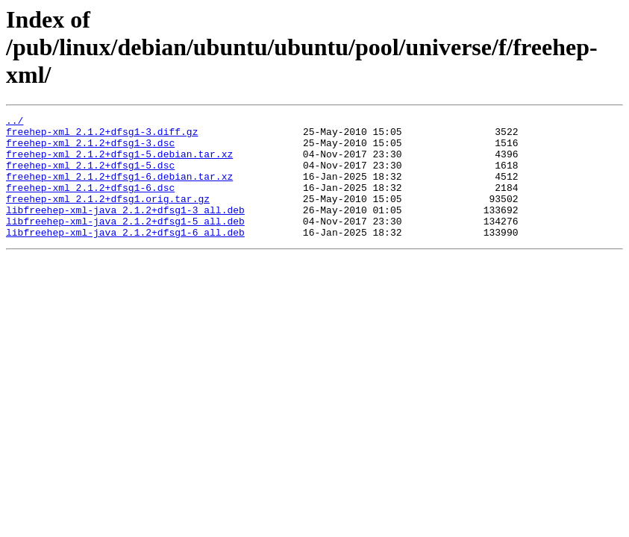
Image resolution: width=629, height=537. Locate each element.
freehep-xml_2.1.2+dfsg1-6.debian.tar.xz (119, 189)
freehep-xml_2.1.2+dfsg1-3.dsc (90, 149)
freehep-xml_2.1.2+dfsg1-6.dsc (90, 203)
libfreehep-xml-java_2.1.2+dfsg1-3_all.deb (125, 229)
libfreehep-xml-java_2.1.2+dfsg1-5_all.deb (125, 243)
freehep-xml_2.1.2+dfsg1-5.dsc (90, 176)
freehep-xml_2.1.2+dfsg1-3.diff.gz (102, 135)
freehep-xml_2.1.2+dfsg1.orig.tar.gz (108, 216)
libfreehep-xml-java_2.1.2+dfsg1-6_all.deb (125, 256)
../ (14, 122)
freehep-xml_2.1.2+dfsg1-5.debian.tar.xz (119, 162)
